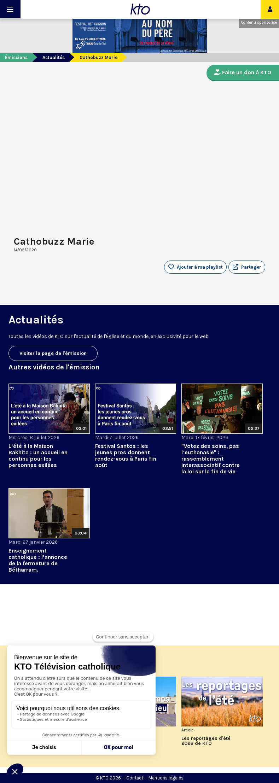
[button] (246, 267)
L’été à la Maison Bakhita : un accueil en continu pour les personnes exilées (38, 455)
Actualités (53, 57)
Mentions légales (166, 778)
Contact (134, 778)
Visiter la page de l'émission (53, 353)
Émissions (16, 57)
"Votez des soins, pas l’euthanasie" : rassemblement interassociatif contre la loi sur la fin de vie (210, 459)
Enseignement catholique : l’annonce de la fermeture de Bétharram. (37, 560)
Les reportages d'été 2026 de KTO (206, 741)
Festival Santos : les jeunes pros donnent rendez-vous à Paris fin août (125, 455)
